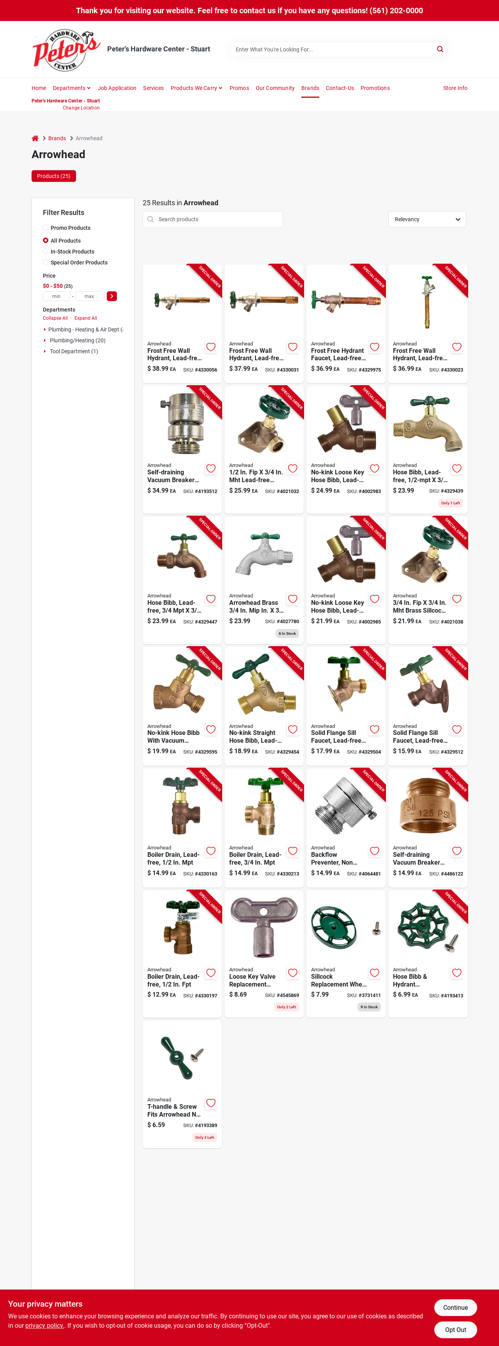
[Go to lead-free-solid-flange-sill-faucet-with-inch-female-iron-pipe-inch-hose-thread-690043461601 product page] (346, 706)
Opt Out (455, 1330)
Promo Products (70, 228)
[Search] (440, 48)
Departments (69, 88)
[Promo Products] (45, 227)
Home (39, 88)
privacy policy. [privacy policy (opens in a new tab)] (44, 1325)
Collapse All (55, 318)
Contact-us (340, 88)
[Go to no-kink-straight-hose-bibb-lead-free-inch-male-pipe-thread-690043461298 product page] (264, 706)
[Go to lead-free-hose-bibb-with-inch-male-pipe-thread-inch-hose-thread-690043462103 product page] (182, 580)
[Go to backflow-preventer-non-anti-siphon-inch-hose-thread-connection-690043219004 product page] (346, 828)
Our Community (275, 88)
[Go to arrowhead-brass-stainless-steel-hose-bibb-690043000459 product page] (264, 580)
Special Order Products (79, 262)
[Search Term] (339, 49)
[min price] (56, 296)
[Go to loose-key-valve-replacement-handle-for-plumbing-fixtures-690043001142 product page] (264, 954)
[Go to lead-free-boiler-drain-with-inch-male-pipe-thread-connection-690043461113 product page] (182, 828)
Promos (239, 88)
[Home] (35, 138)
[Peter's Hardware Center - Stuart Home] (67, 49)
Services (153, 88)
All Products (66, 241)
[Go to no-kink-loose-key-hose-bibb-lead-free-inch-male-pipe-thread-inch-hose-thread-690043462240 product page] (346, 450)
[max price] (89, 296)
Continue (455, 1307)
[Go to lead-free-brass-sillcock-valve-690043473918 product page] (264, 450)
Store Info (455, 88)
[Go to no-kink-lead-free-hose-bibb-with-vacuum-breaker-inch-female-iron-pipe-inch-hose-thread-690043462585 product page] (182, 706)
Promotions (375, 88)
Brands (310, 88)
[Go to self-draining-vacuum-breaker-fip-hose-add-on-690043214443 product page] (427, 828)
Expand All (85, 318)
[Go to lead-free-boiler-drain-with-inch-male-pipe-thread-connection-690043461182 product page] (264, 828)
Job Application (117, 88)
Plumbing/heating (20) (78, 340)
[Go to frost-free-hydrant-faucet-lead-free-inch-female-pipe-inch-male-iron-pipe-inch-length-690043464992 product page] (346, 324)
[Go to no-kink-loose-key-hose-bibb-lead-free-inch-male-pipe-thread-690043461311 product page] (346, 580)
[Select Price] (112, 296)
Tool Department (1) (74, 351)
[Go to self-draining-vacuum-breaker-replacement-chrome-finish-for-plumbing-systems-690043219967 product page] (182, 450)
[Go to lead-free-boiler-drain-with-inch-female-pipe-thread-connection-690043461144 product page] (182, 954)
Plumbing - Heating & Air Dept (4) (87, 329)
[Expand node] (45, 329)
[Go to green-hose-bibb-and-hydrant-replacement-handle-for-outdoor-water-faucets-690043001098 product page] (427, 954)
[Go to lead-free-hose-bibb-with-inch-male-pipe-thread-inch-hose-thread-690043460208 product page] (427, 450)
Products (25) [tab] (54, 176)
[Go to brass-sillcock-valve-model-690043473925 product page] (427, 580)
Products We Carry (194, 88)
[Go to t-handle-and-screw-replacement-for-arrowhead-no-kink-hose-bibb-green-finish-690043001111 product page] (182, 1084)
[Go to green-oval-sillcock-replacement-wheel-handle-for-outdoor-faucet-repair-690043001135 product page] (346, 954)
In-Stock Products (72, 252)
